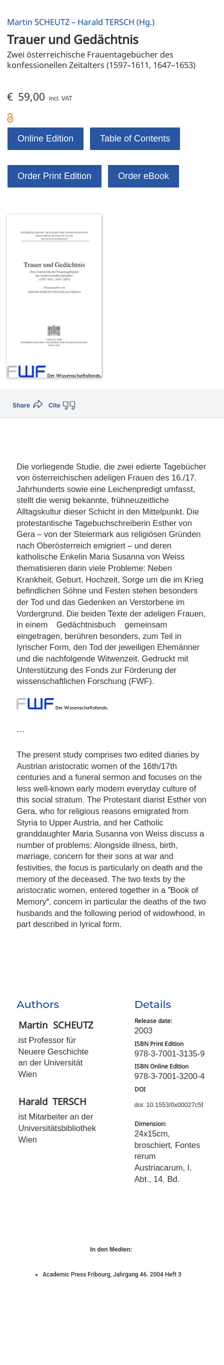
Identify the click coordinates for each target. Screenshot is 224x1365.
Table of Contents (135, 139)
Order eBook (143, 176)
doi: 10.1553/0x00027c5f (169, 1105)
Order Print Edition (55, 176)
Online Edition (46, 139)
